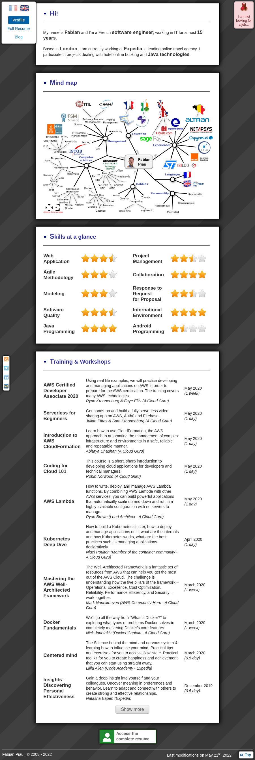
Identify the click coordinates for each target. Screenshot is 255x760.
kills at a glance (69, 237)
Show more (132, 709)
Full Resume (19, 28)
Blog (19, 37)
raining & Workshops (77, 362)
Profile (18, 20)
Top (248, 755)
